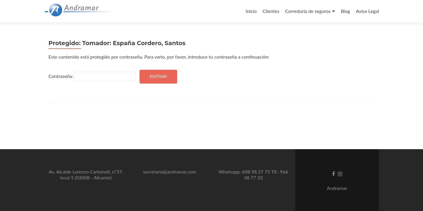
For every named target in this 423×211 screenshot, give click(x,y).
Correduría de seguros (308, 11)
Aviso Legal (367, 11)
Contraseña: (91, 76)
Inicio (251, 11)
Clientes (271, 11)
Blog (345, 11)
